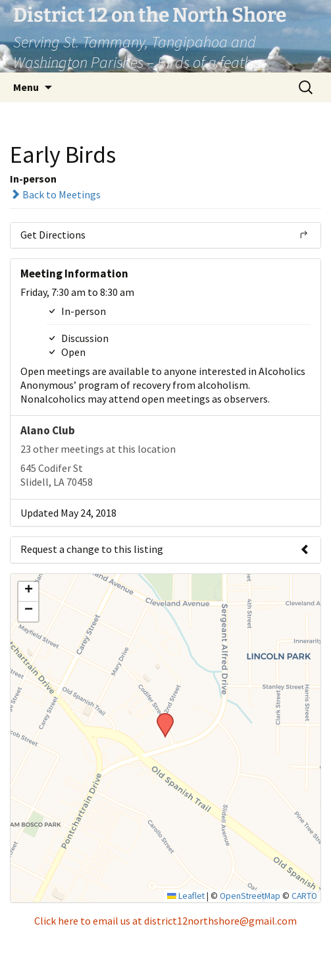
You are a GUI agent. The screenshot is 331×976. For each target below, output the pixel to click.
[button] (161, 717)
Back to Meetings (55, 194)
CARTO (304, 896)
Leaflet (186, 896)
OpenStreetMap (250, 896)
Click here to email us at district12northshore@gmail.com (165, 920)
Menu (26, 87)
